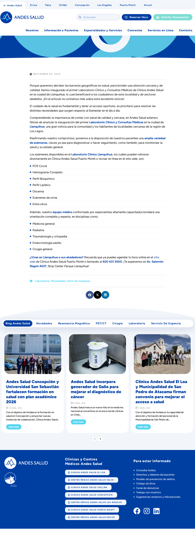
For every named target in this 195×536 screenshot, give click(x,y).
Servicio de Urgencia (172, 324)
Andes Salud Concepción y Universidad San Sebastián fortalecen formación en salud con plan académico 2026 (32, 394)
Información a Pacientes (61, 30)
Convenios (135, 30)
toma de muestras (78, 281)
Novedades (58, 281)
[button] (90, 295)
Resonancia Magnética (76, 324)
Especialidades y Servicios (103, 30)
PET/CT (104, 324)
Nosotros (32, 30)
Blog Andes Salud (18, 324)
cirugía (122, 324)
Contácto (185, 30)
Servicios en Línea (160, 30)
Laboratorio (42, 281)
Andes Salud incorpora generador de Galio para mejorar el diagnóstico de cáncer (96, 391)
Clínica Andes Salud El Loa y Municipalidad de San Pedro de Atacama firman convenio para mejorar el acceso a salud (161, 394)
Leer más (14, 429)
